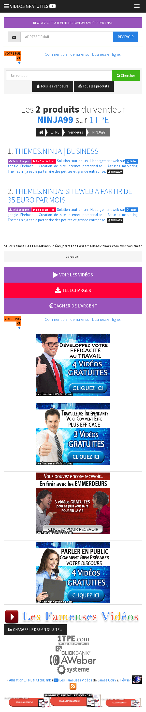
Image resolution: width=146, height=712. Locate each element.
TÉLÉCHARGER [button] (73, 290)
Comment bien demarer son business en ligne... (83, 54)
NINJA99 (55, 120)
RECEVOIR (126, 36)
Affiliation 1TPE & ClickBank (30, 680)
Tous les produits (93, 86)
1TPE (99, 120)
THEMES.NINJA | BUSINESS (56, 151)
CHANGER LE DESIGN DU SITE (35, 629)
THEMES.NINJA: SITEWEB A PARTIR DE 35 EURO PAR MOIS (70, 195)
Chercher (126, 75)
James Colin (107, 680)
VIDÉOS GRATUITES (30, 6)
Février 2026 (129, 680)
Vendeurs (75, 132)
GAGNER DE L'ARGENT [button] (73, 306)
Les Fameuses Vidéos (73, 680)
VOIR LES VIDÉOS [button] (73, 275)
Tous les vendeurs (52, 86)
